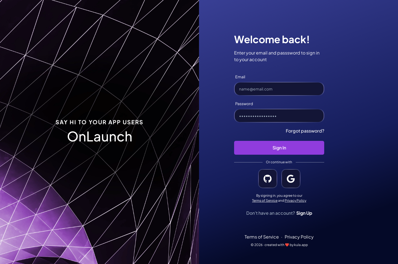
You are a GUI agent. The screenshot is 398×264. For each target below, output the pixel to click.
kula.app (301, 245)
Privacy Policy (295, 200)
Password (244, 103)
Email (240, 76)
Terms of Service (264, 200)
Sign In (279, 148)
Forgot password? (305, 131)
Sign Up (304, 213)
